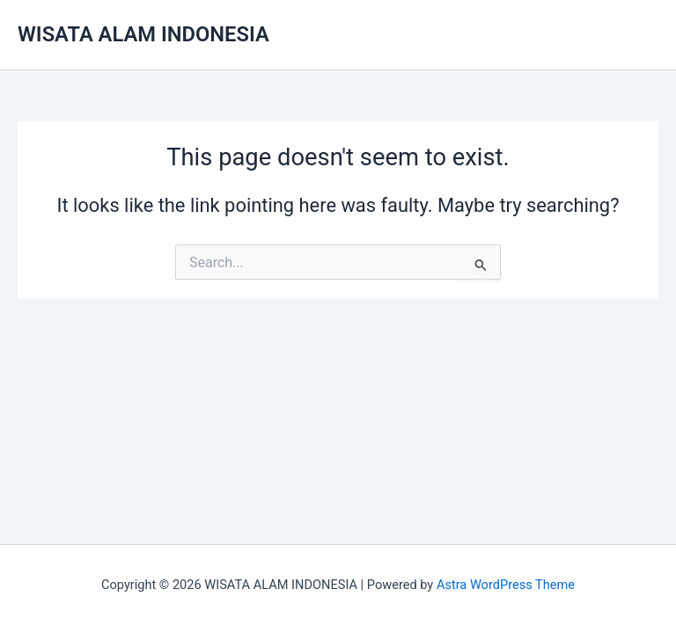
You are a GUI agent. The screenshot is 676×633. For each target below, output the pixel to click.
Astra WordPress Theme (506, 585)
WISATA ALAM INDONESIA (143, 34)
